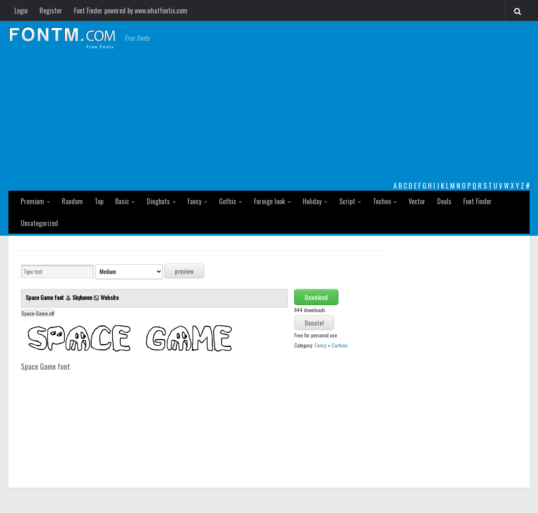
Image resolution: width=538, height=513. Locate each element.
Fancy (194, 201)
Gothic (227, 201)
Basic (122, 201)
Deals (444, 201)
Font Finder (477, 201)
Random (72, 201)
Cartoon (340, 345)
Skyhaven (82, 297)
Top (99, 201)
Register (51, 10)
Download (316, 297)
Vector (417, 201)
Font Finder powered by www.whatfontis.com (130, 10)
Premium (32, 201)
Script (347, 201)
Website (109, 297)
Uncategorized (39, 223)
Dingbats (158, 201)
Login (21, 10)
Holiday (312, 201)
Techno (382, 201)
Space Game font (45, 297)
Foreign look (269, 201)
